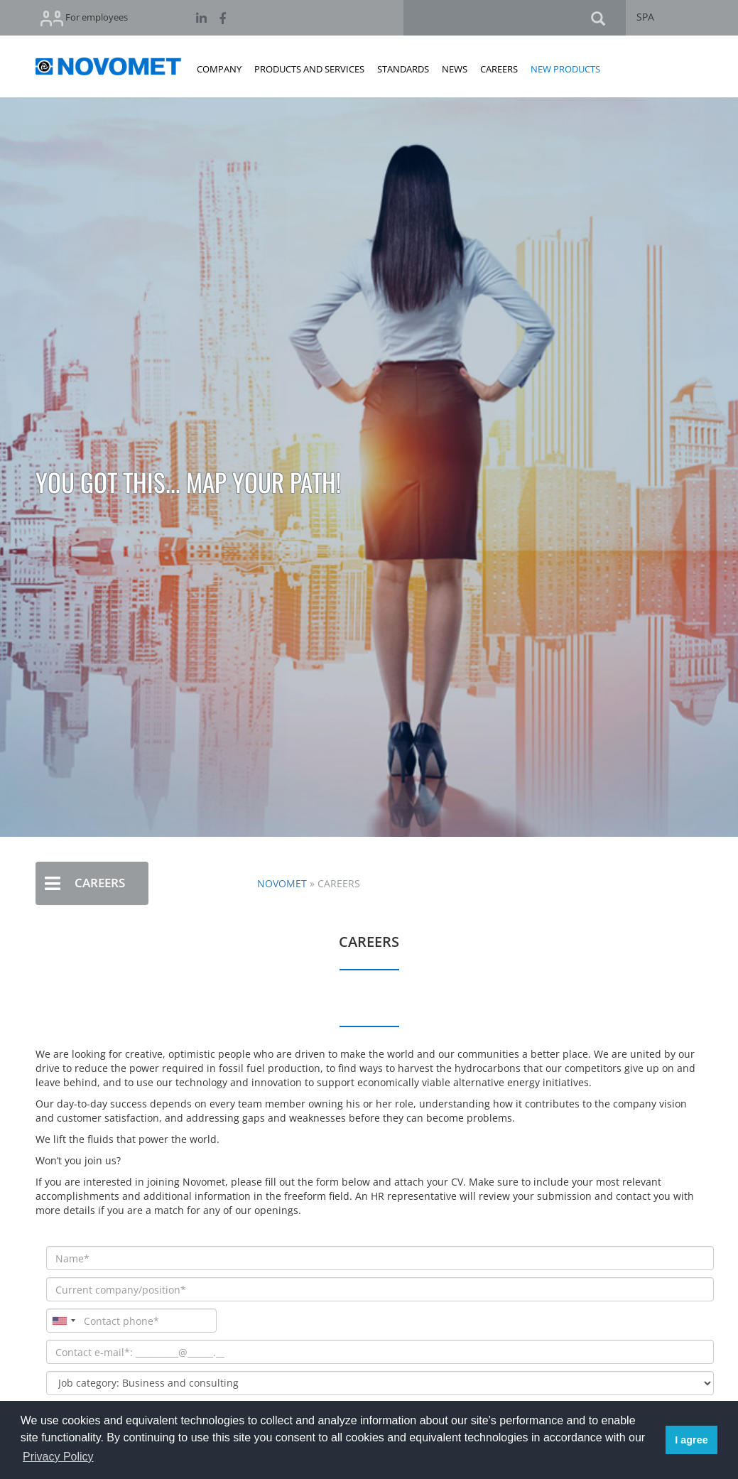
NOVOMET (282, 883)
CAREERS (499, 69)
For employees (84, 18)
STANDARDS (403, 69)
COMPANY (219, 69)
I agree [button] (691, 1440)
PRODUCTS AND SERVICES (309, 69)
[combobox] (63, 1320)
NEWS (454, 69)
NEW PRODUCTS (565, 69)
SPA (645, 16)
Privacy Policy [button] (58, 1457)
